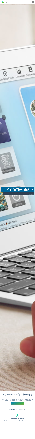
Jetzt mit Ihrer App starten (17, 403)
